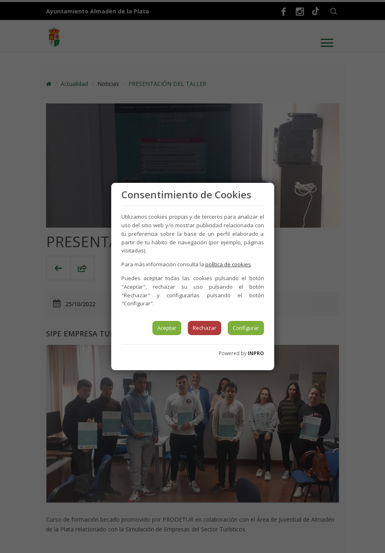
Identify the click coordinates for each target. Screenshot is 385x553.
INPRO (256, 353)
